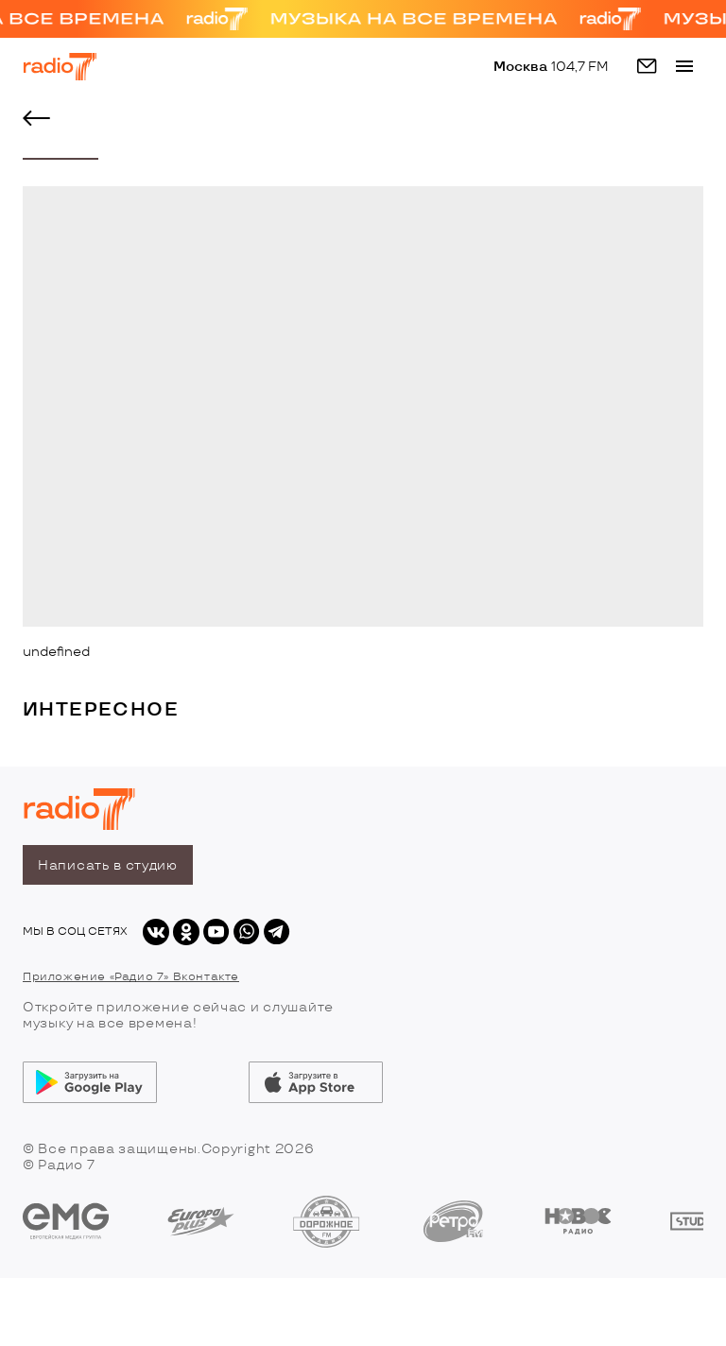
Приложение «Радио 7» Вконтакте (131, 977)
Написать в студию (108, 865)
